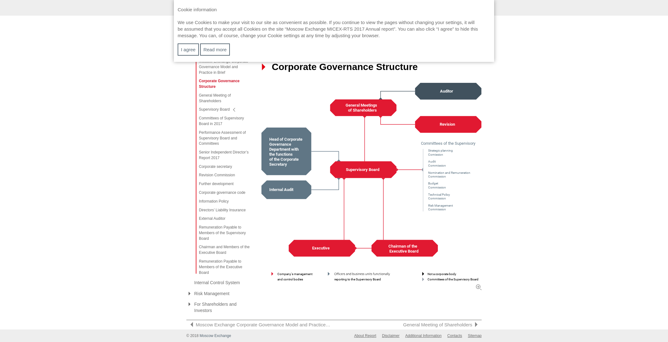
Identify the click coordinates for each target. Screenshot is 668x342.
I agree (188, 49)
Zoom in (479, 287)
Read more (214, 49)
